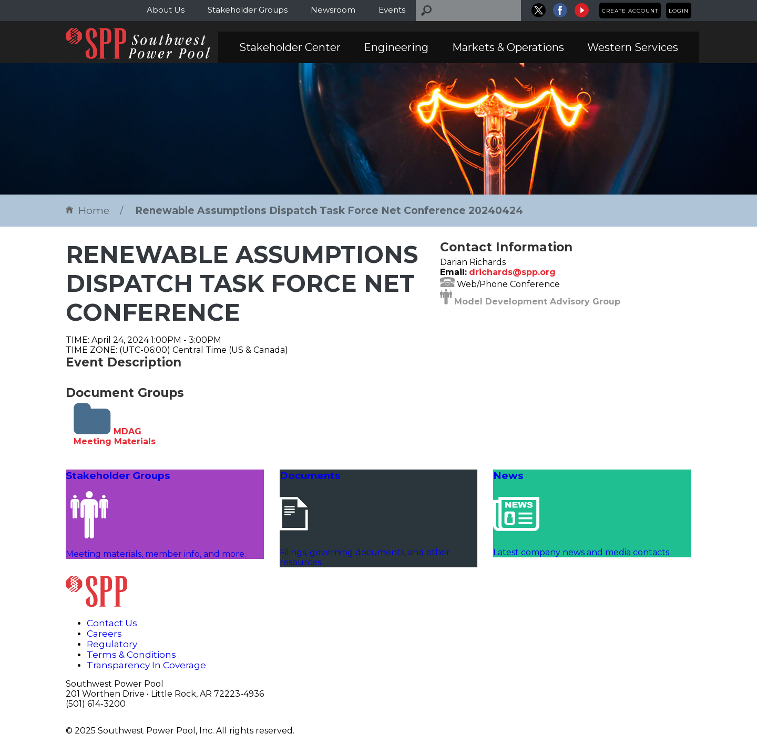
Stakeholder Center (290, 47)
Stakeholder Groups (248, 10)
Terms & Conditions (131, 654)
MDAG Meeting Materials (115, 436)
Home (87, 211)
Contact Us (112, 623)
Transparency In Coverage (146, 665)
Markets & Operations (508, 47)
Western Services (632, 47)
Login (679, 10)
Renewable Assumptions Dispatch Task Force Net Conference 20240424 (329, 211)
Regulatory (112, 644)
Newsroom (333, 10)
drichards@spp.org (512, 272)
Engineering (396, 47)
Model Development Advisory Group (537, 302)
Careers (104, 633)
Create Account (630, 10)
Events (391, 10)
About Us (166, 10)
